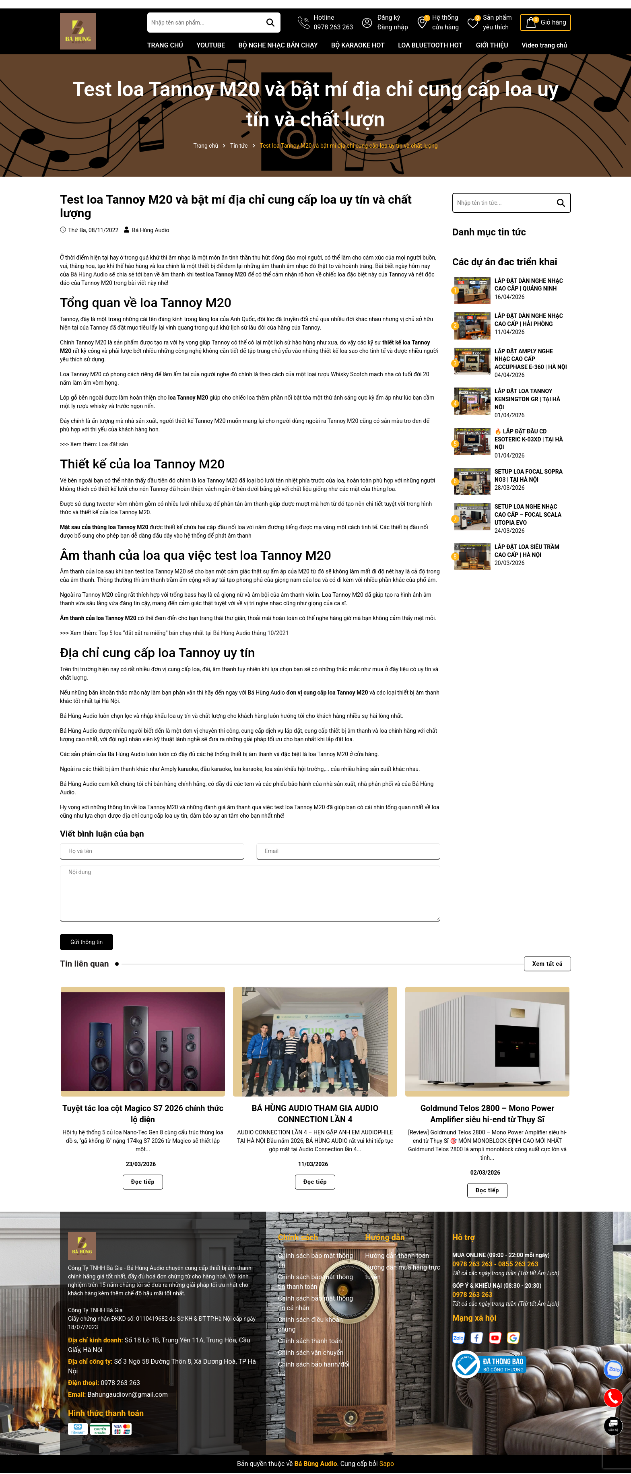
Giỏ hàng (553, 47)
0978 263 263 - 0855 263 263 (495, 1289)
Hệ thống (445, 47)
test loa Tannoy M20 (220, 299)
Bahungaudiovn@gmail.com (127, 1419)
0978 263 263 (120, 1407)
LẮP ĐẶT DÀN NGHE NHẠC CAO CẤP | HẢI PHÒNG (529, 344)
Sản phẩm (497, 47)
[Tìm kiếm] (270, 47)
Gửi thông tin (86, 966)
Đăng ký (388, 42)
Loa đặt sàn (113, 468)
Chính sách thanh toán (310, 1365)
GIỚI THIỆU (492, 70)
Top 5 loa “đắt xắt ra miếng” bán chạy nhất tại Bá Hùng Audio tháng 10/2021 (194, 657)
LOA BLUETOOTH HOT (430, 70)
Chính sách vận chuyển (311, 1377)
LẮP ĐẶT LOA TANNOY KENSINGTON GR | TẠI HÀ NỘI (527, 423)
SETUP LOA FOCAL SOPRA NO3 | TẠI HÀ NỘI (529, 500)
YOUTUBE (210, 70)
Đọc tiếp (143, 1206)
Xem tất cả (547, 988)
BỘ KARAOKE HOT (358, 70)
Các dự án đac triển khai (504, 286)
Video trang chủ (544, 70)
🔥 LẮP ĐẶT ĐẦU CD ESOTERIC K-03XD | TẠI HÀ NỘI (529, 464)
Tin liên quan (84, 988)
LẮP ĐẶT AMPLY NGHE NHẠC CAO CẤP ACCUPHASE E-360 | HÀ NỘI (531, 383)
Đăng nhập (392, 52)
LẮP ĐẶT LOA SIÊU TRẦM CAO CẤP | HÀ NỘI (527, 575)
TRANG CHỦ (165, 70)
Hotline (333, 47)
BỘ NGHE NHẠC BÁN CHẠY (278, 70)
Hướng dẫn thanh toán (397, 1280)
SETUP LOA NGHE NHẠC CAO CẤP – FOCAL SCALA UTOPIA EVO (528, 539)
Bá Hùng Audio (89, 299)
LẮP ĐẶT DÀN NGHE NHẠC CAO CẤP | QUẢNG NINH (529, 309)
